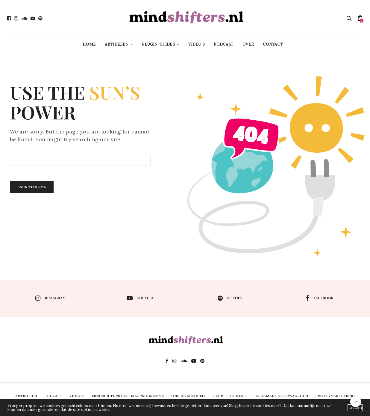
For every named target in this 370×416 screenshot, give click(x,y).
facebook (319, 298)
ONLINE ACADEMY (188, 396)
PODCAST (223, 44)
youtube (140, 298)
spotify (230, 298)
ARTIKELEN (116, 44)
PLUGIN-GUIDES (158, 44)
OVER (248, 44)
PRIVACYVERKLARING (335, 396)
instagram (50, 298)
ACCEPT (356, 408)
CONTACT (273, 44)
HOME (89, 44)
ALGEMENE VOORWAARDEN (282, 396)
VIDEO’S (196, 44)
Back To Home (31, 186)
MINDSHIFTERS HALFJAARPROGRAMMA (128, 396)
